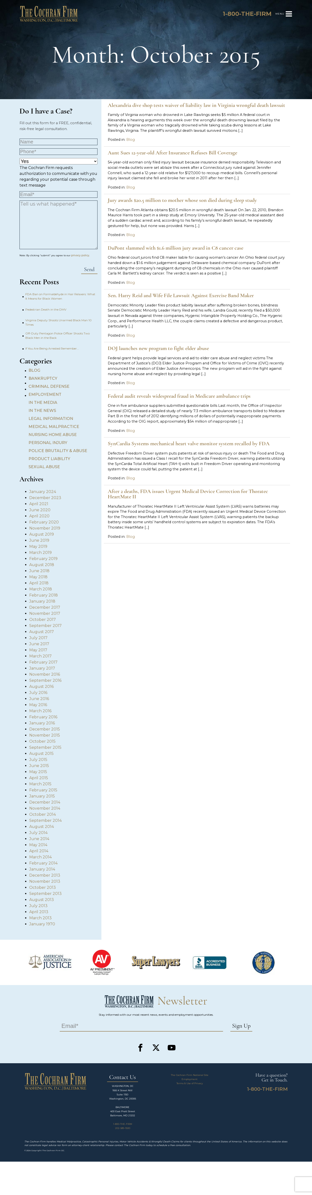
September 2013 (45, 893)
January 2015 (42, 796)
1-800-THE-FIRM (122, 1124)
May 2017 (38, 650)
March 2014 (40, 857)
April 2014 (38, 851)
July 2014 (38, 832)
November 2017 (44, 613)
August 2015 (41, 753)
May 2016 (38, 704)
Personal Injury (48, 442)
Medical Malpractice (54, 426)
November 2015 (44, 735)
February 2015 (43, 790)
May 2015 (38, 771)
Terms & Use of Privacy (189, 1083)
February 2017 (43, 662)
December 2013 (44, 875)
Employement (45, 394)
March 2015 (40, 784)
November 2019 (44, 528)
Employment (189, 1079)
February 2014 (43, 863)
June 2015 (39, 765)
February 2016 (43, 717)
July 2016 (38, 692)
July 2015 (38, 759)
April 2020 (39, 516)
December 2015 (44, 729)
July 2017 (38, 637)
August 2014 (41, 826)
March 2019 (40, 552)
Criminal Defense (49, 386)
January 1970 (42, 924)
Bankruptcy (43, 378)
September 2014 (45, 820)
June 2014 (39, 838)
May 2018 (38, 577)
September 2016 (45, 680)
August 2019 (41, 534)
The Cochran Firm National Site (189, 1075)
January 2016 (42, 723)
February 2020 (44, 522)
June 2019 (39, 540)
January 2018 (42, 601)
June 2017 (39, 644)
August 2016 (41, 686)
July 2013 (38, 905)
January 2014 (42, 869)
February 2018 (43, 595)
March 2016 (40, 711)
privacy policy (80, 255)
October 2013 (42, 887)
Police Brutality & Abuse (58, 450)
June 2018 (39, 571)
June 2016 (39, 698)
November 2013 (44, 881)
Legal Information (51, 418)
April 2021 (38, 504)
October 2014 (42, 814)
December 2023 (45, 497)
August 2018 (41, 564)
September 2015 (45, 747)
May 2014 (38, 845)
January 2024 (42, 491)
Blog (34, 370)
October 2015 (42, 741)
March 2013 (40, 918)
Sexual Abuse (44, 467)
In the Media (43, 402)
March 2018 (40, 589)
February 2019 (43, 558)
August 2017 (41, 631)
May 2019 (38, 546)
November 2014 (44, 808)
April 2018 (39, 583)
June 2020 (39, 510)
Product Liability (49, 458)
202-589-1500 (122, 1128)
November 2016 (44, 674)
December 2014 (44, 802)
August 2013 (41, 899)
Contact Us (122, 1077)
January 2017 (42, 668)
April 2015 (38, 778)
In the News (42, 410)
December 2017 (44, 607)
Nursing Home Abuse (53, 434)
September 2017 (45, 625)
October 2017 (42, 619)
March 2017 (40, 656)
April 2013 (38, 912)
